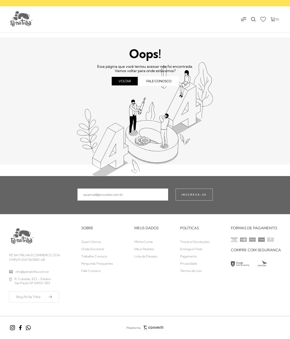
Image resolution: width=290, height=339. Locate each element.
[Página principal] (16, 19)
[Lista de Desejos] (146, 256)
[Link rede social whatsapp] (28, 327)
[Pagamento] (195, 256)
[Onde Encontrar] (97, 249)
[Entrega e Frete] (195, 249)
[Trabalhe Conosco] (97, 256)
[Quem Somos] (97, 241)
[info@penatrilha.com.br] (34, 271)
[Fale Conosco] (97, 270)
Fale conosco (159, 81)
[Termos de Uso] (195, 270)
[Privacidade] (195, 263)
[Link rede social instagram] (12, 327)
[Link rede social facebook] (20, 327)
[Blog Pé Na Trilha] (34, 297)
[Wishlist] (263, 19)
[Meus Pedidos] (146, 249)
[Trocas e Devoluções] (195, 241)
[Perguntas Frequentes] (97, 263)
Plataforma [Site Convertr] (145, 328)
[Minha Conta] (146, 241)
